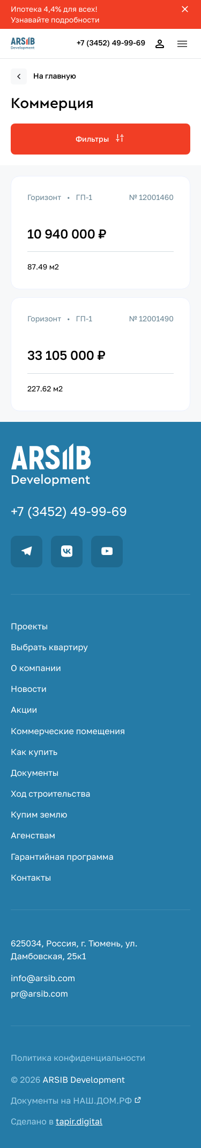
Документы (35, 773)
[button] (182, 44)
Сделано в (56, 1121)
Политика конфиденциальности (78, 1058)
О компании (36, 668)
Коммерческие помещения (68, 731)
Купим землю (39, 815)
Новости (29, 689)
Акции (24, 710)
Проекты (29, 626)
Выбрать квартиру (49, 647)
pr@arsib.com (39, 994)
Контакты (31, 878)
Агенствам (33, 835)
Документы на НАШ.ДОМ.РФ (76, 1101)
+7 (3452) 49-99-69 (111, 43)
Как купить (34, 752)
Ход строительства (50, 794)
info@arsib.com (43, 978)
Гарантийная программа (62, 857)
